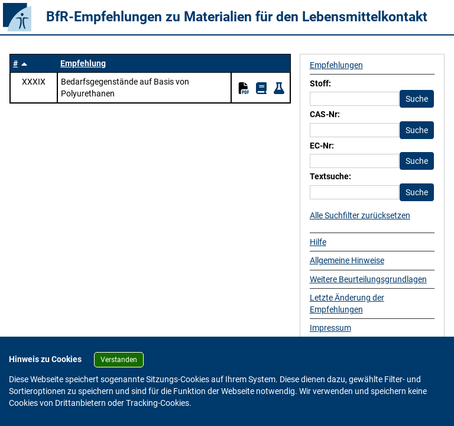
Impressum (330, 328)
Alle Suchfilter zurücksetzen (360, 215)
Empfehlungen (336, 65)
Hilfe (318, 242)
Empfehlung (83, 63)
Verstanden (118, 360)
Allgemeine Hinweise (347, 260)
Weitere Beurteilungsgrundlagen (368, 279)
